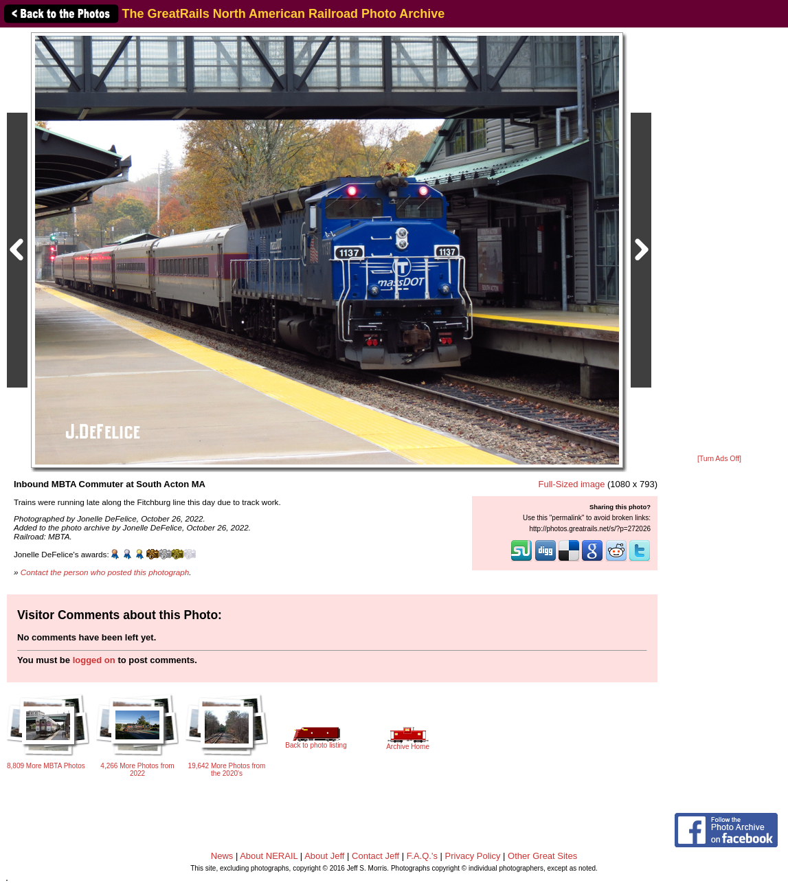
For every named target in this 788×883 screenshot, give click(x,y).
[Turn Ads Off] (719, 458)
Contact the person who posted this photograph (105, 572)
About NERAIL (268, 856)
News (222, 856)
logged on (94, 660)
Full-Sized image (572, 484)
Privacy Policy (473, 856)
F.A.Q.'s (422, 856)
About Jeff (324, 856)
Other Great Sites (542, 856)
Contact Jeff (375, 856)
